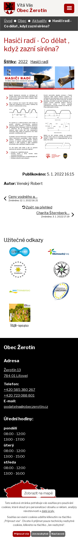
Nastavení (57, 533)
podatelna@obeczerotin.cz (26, 406)
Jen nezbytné (40, 533)
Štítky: (10, 62)
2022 (23, 62)
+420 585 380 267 (19, 389)
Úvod (8, 21)
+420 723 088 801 (19, 395)
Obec (22, 21)
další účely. (48, 511)
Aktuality (39, 21)
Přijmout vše (21, 533)
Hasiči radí (39, 62)
